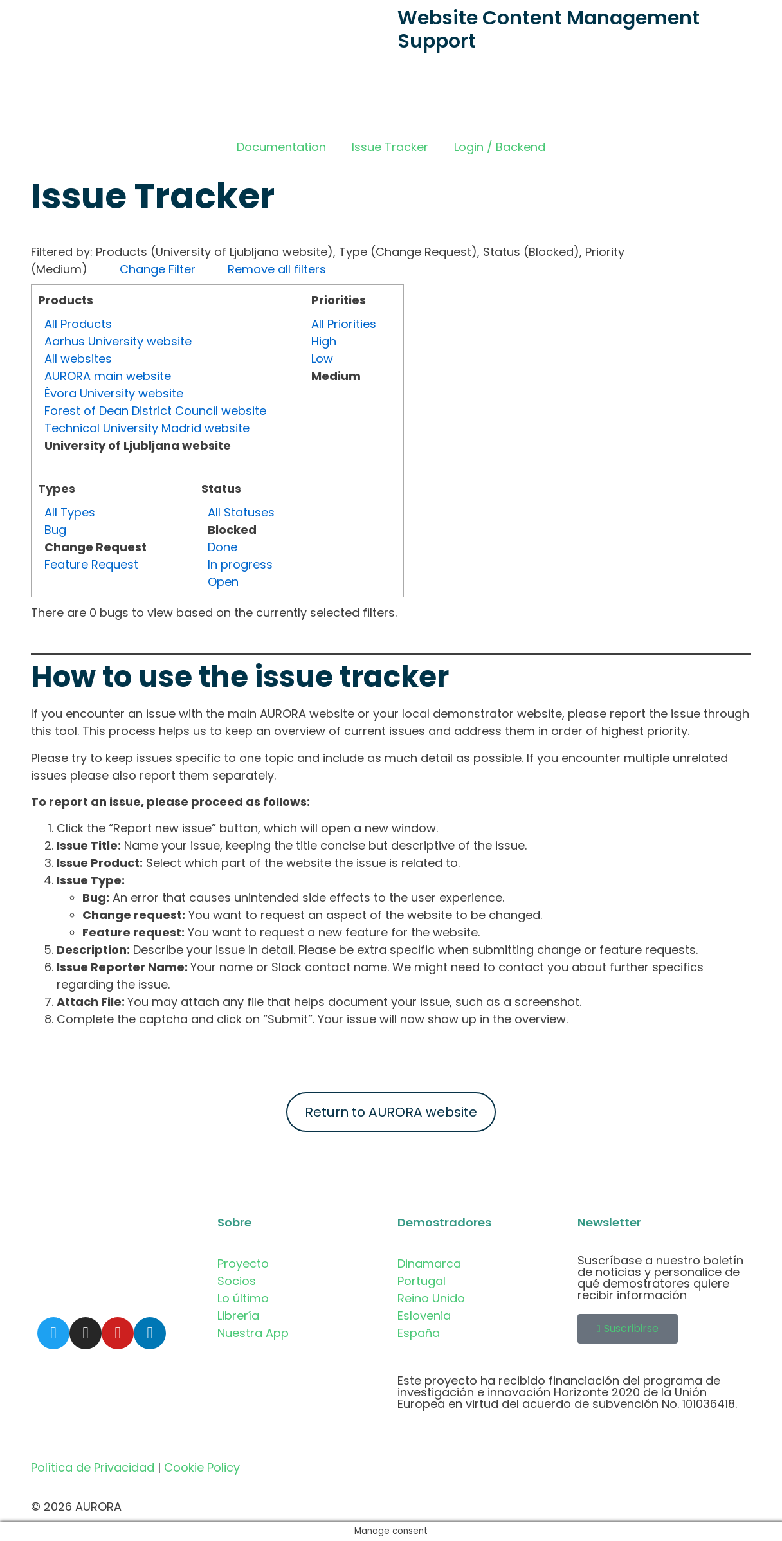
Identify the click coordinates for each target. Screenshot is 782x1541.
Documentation (281, 147)
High (323, 341)
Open (223, 582)
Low (322, 359)
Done (222, 547)
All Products (78, 324)
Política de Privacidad (92, 1467)
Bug (55, 530)
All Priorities (343, 324)
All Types (69, 512)
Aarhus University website (118, 341)
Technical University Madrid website (147, 428)
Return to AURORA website (391, 1112)
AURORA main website (107, 376)
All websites (78, 359)
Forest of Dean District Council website (155, 411)
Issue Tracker (390, 147)
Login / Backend (499, 147)
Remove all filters (277, 269)
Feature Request (91, 564)
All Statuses (241, 512)
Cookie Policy (202, 1467)
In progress (240, 564)
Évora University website (113, 393)
